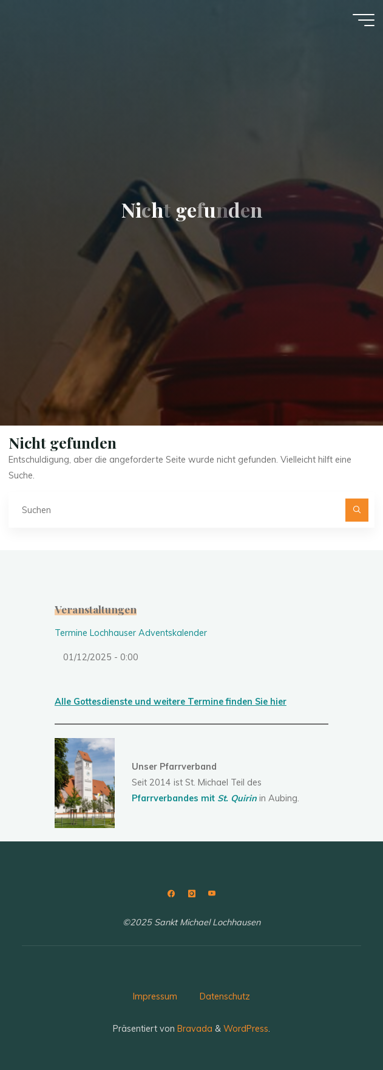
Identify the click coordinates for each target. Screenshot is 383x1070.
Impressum (155, 996)
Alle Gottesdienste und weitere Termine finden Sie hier (170, 701)
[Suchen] (356, 510)
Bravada (193, 1028)
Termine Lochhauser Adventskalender (131, 632)
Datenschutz (225, 996)
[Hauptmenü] (364, 20)
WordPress (245, 1028)
